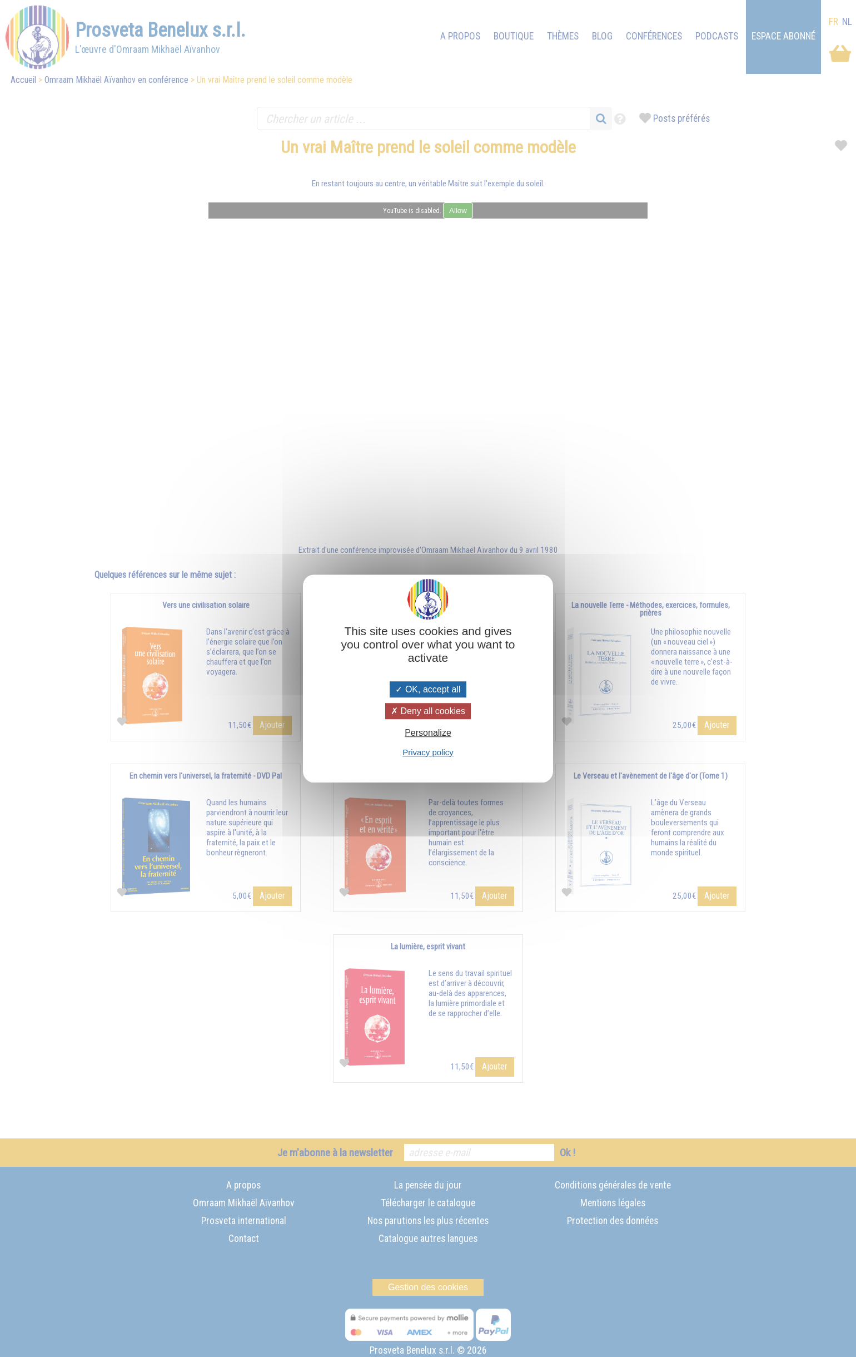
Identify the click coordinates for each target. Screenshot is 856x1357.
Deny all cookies (428, 711)
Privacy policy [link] (428, 752)
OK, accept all (427, 689)
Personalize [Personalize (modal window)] (428, 733)
